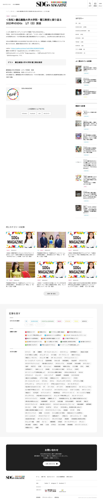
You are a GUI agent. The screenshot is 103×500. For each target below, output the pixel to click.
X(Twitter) (24, 113)
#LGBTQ (41, 407)
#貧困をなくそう (54, 378)
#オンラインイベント (30, 413)
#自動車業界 (44, 401)
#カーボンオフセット (73, 384)
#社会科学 (74, 360)
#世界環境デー (74, 352)
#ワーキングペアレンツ (71, 422)
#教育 (41, 424)
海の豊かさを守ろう (85, 342)
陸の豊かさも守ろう (31, 345)
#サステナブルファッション (32, 363)
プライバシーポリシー (47, 497)
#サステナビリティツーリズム (53, 410)
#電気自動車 (80, 404)
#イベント (28, 352)
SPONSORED (80, 53)
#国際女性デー (56, 416)
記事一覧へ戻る (51, 293)
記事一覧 (12, 11)
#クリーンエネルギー (30, 416)
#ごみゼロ (47, 413)
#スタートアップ (48, 375)
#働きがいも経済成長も (31, 378)
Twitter (47, 483)
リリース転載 (80, 49)
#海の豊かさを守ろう (45, 404)
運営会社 (57, 497)
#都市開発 (88, 404)
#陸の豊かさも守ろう (47, 363)
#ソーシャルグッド (47, 389)
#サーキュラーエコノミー (50, 352)
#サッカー (82, 422)
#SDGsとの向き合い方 (70, 372)
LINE (39, 113)
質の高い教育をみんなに (74, 332)
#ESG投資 (69, 363)
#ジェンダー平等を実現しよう (61, 395)
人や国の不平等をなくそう (70, 338)
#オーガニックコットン (44, 419)
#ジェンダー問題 (44, 357)
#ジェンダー (38, 375)
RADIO (79, 34)
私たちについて (51, 476)
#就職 (40, 413)
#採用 (38, 422)
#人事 (47, 424)
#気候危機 (42, 398)
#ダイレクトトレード (75, 416)
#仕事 (85, 416)
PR (78, 23)
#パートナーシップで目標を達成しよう (35, 372)
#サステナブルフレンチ (31, 404)
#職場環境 (52, 422)
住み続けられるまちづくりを (33, 342)
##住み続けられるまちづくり (44, 395)
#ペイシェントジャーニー (71, 357)
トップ (7, 11)
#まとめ (81, 372)
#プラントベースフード (42, 384)
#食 (34, 352)
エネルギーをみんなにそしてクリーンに (75, 335)
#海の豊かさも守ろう (71, 387)
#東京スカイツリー (66, 378)
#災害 (39, 366)
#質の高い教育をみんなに (31, 401)
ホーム (37, 476)
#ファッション (47, 366)
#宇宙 (78, 410)
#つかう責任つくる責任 (31, 355)
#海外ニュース (39, 369)
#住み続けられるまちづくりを (33, 387)
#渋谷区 (60, 422)
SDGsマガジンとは (6, 4)
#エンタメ (28, 407)
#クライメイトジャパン (31, 398)
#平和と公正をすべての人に (58, 384)
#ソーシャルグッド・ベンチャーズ (34, 360)
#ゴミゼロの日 (75, 375)
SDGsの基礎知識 (16, 4)
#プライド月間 (43, 378)
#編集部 (40, 352)
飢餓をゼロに (42, 332)
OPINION (80, 38)
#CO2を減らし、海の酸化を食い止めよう (71, 407)
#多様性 (48, 369)
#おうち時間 (61, 424)
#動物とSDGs (66, 366)
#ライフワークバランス (81, 424)
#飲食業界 (58, 375)
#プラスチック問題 (78, 381)
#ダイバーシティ (86, 389)
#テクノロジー (87, 363)
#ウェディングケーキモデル (64, 381)
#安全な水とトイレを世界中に (75, 413)
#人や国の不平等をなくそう (32, 389)
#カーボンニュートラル (85, 387)
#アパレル (69, 369)
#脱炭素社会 (56, 392)
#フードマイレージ (64, 355)
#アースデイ (60, 387)
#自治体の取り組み (30, 419)
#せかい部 (57, 360)
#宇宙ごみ (65, 416)
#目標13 (35, 424)
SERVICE (79, 45)
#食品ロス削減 (84, 352)
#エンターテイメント (77, 395)
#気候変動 (66, 375)
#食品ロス (28, 392)
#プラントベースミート (68, 392)
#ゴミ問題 (75, 366)
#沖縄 (34, 407)
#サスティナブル (60, 363)
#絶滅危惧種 (57, 366)
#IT (44, 387)
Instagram (54, 483)
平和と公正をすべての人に (47, 345)
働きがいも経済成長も (31, 338)
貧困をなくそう (30, 332)
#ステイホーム (64, 352)
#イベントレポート (46, 392)
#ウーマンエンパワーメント (32, 381)
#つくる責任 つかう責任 (58, 413)
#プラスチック (29, 375)
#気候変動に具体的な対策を (78, 419)
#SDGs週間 (77, 363)
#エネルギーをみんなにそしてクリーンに (63, 404)
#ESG (81, 366)
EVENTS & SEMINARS (83, 30)
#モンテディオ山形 (57, 419)
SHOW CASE (81, 27)
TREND (79, 42)
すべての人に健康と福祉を (56, 332)
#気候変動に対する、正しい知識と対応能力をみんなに (73, 398)
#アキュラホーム (29, 384)
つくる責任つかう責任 (51, 342)
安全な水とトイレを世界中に (53, 335)
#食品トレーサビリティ (31, 357)
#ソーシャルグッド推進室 (83, 392)
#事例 (87, 366)
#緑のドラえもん (76, 355)
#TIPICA (53, 424)
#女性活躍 (60, 401)
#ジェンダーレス (44, 355)
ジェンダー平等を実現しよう (33, 335)
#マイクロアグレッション (61, 389)
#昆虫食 (66, 410)
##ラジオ (52, 401)
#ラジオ (72, 410)
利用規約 (38, 497)
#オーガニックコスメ (56, 357)
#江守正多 (35, 392)
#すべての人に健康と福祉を (55, 372)
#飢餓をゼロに (29, 427)
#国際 (36, 427)
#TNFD (75, 378)
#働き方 (86, 401)
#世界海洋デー (29, 369)
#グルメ (56, 407)
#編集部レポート (52, 398)
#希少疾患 (28, 424)
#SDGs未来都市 (69, 401)
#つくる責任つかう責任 (58, 369)
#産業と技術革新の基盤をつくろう (34, 410)
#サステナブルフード (44, 416)
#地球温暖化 (65, 360)
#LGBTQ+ (48, 407)
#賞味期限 (70, 424)
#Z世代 (76, 369)
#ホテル (52, 381)
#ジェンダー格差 (29, 422)
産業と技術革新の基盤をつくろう (50, 338)
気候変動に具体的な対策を (68, 342)
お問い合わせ (69, 476)
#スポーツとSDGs (74, 389)
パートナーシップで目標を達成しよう (68, 345)
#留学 (26, 366)
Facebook (32, 113)
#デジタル (44, 381)
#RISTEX (33, 366)
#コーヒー (44, 422)
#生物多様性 (49, 360)
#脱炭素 (67, 419)
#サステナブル (83, 360)
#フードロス (51, 387)
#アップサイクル (29, 395)
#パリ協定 (53, 355)
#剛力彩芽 (78, 401)
